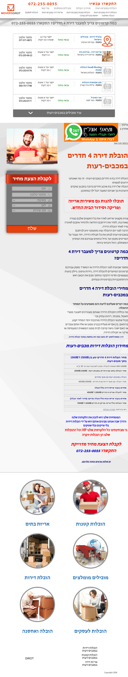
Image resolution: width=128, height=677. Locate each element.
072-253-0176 (25, 71)
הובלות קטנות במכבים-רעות (78, 13)
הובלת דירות (37, 578)
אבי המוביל (96, 98)
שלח (32, 228)
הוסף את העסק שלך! (64, 669)
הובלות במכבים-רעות (106, 8)
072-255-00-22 (25, 55)
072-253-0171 (25, 101)
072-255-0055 (40, 4)
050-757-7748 (25, 86)
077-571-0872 (25, 40)
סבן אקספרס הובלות (92, 82)
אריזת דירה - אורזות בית (90, 52)
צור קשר (45, 8)
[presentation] (31, 217)
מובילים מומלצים (62, 8)
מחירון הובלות (83, 8)
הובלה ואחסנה (108, 16)
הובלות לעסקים (31, 13)
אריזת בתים (37, 524)
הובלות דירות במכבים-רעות (105, 13)
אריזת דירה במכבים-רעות (52, 13)
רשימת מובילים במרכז (89, 16)
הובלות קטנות (90, 524)
